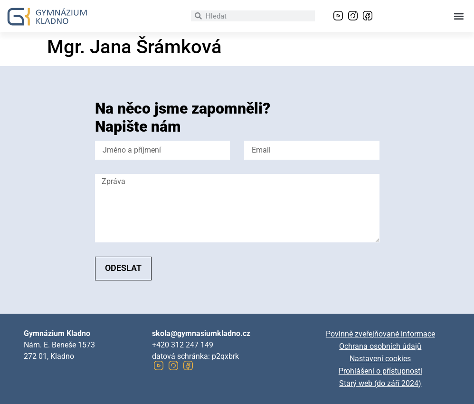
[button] (459, 16)
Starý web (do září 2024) (380, 383)
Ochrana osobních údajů (380, 346)
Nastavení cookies (380, 358)
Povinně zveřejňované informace (380, 333)
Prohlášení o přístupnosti (380, 370)
